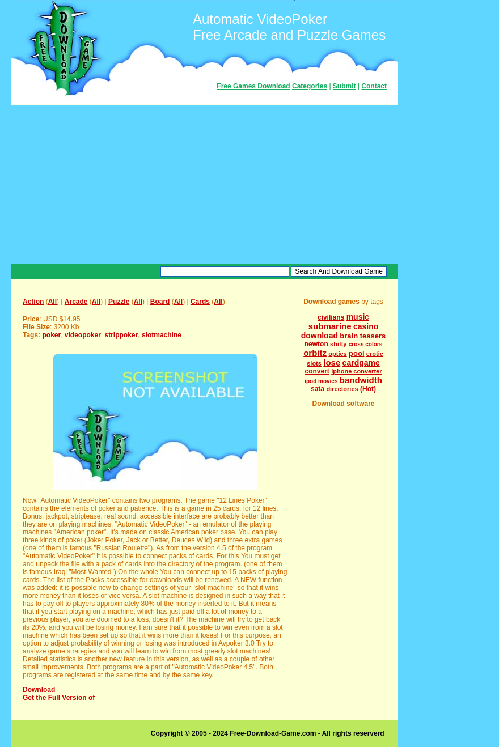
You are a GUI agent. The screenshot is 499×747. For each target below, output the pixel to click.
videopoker (83, 335)
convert (317, 371)
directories (342, 388)
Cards (200, 301)
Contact (374, 86)
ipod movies (321, 381)
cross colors (365, 344)
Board (160, 301)
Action (33, 301)
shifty (338, 344)
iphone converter (356, 371)
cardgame (361, 362)
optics (337, 353)
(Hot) (368, 389)
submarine (330, 326)
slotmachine (161, 335)
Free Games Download (253, 86)
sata (317, 389)
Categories (309, 86)
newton (316, 344)
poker (51, 335)
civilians (331, 317)
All (52, 301)
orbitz (315, 353)
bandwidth (361, 380)
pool (356, 353)
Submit (344, 86)
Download (39, 690)
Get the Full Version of (59, 698)
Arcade (76, 301)
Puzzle (118, 301)
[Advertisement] (204, 184)
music (357, 316)
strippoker (121, 335)
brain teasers (363, 336)
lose (331, 362)
